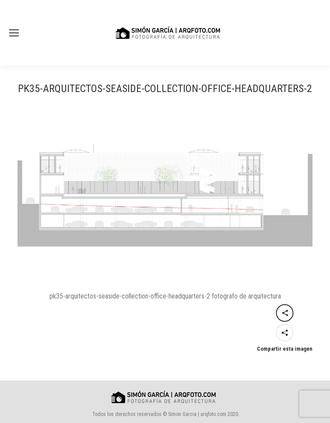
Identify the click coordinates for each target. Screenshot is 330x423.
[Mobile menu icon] (14, 33)
